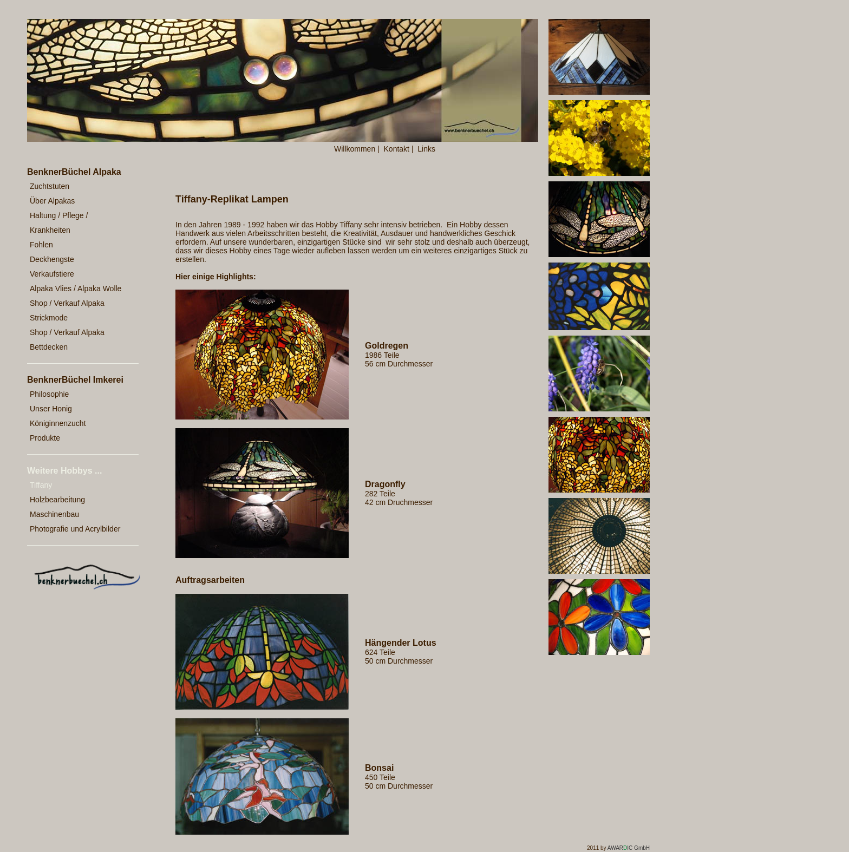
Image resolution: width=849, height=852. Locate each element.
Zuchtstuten (49, 186)
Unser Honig (51, 408)
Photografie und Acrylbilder (75, 529)
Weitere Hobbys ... (64, 470)
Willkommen (354, 149)
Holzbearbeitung (57, 499)
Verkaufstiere (52, 274)
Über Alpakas (52, 200)
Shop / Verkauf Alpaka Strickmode (67, 310)
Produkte (45, 438)
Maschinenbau (54, 514)
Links (426, 149)
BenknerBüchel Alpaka (74, 171)
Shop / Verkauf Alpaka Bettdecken (67, 339)
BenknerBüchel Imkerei (75, 379)
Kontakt (396, 149)
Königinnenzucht (58, 423)
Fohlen (41, 244)
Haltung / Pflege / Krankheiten (59, 222)
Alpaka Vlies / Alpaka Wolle (75, 288)
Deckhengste (52, 259)
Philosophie (49, 394)
